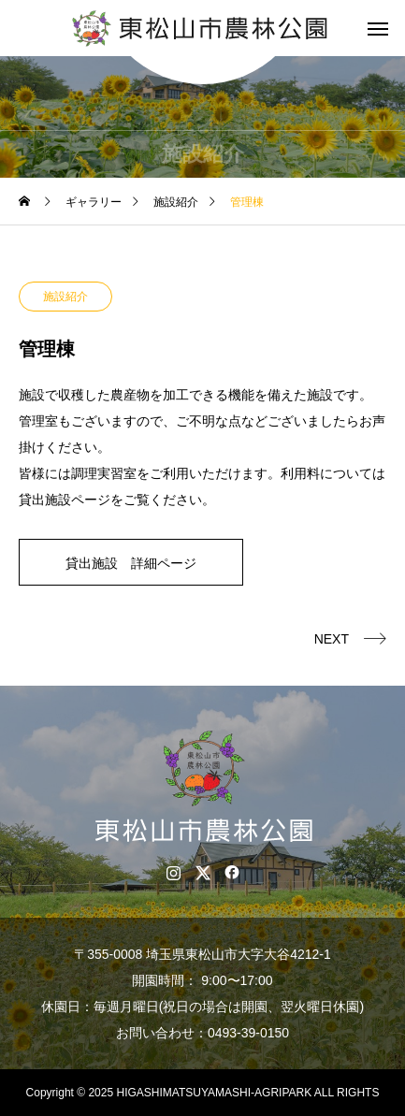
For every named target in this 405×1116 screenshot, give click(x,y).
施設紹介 (65, 296)
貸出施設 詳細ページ (130, 563)
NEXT (331, 638)
